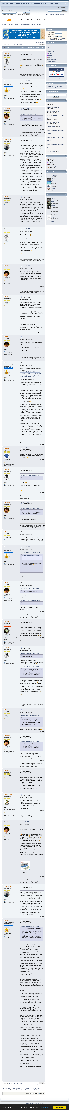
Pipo (6, 296)
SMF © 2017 (34, 1103)
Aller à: (27, 1093)
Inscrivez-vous (52, 61)
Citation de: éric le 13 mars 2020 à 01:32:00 (30, 475)
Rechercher (51, 51)
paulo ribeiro (49, 140)
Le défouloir (26, 53)
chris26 (24, 25)
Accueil (50, 46)
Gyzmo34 (53, 188)
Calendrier (51, 53)
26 (8, 44)
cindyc (59, 107)
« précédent (38, 42)
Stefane (7, 108)
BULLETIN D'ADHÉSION (56, 79)
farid (6, 196)
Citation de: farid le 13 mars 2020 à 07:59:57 (30, 508)
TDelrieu (17, 25)
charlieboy (53, 185)
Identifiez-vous (52, 59)
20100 (7, 53)
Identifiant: (51, 32)
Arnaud (53, 181)
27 (9, 44)
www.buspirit (29, 640)
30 (14, 44)
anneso (28, 25)
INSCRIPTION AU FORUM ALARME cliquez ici (56, 14)
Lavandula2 (54, 175)
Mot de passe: (50, 34)
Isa (58, 103)
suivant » (43, 42)
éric (6, 81)
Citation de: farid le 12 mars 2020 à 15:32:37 (31, 555)
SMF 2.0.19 (28, 1103)
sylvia (21, 25)
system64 (8, 139)
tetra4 (48, 118)
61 (17, 44)
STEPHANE (54, 217)
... (7, 44)
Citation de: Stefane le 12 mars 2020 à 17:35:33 (31, 715)
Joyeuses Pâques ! (51, 126)
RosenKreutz (49, 133)
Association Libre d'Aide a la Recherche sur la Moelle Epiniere (31, 4)
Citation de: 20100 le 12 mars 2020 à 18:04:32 (30, 552)
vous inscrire (27, 10)
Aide (49, 49)
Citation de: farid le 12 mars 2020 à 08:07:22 (30, 926)
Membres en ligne (52, 166)
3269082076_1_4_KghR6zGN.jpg (28, 870)
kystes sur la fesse (51, 103)
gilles (7, 621)
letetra (52, 221)
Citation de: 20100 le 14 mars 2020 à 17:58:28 (30, 114)
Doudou (7, 448)
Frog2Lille (8, 794)
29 (13, 44)
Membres (50, 57)
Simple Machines (40, 1103)
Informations (44, 1107)
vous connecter (18, 10)
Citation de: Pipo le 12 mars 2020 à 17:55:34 (30, 588)
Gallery (50, 55)
